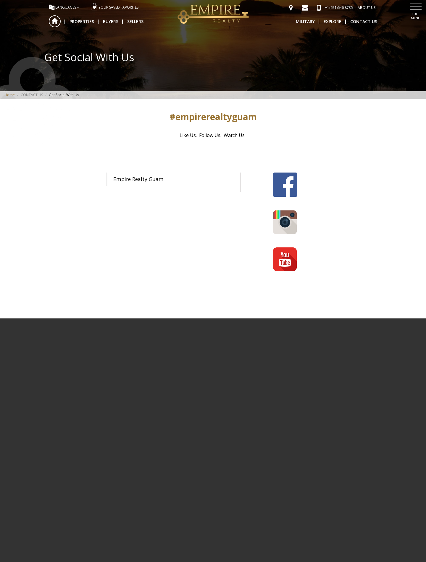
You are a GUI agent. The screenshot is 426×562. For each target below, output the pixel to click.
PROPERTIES (82, 21)
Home (55, 21)
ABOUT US (366, 7)
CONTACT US (363, 21)
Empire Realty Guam (138, 179)
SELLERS (135, 21)
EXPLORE (332, 21)
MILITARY (305, 21)
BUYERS (110, 21)
